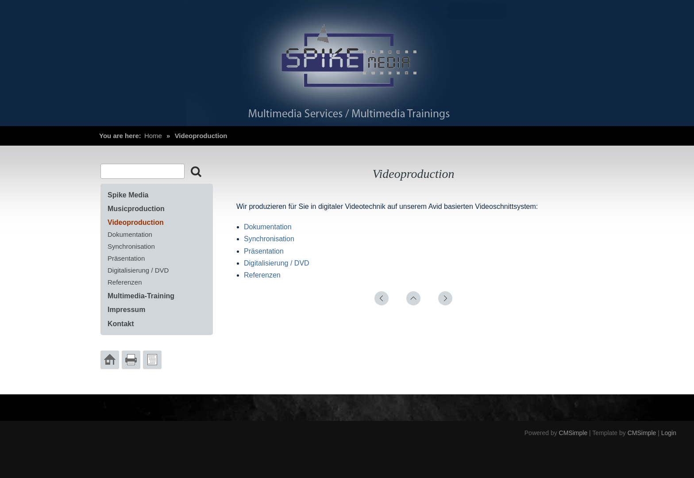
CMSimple (573, 432)
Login (668, 432)
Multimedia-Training (141, 296)
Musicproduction (136, 208)
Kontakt (121, 324)
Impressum (126, 309)
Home (153, 135)
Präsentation (264, 251)
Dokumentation (268, 227)
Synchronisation (269, 239)
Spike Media (128, 195)
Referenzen (262, 275)
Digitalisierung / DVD (276, 263)
